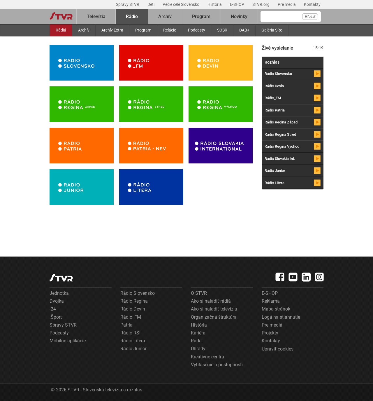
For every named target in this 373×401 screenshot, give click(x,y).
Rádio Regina (134, 301)
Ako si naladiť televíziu (214, 309)
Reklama (271, 301)
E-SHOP (237, 4)
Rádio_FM (130, 317)
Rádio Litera (132, 341)
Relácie (169, 30)
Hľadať (310, 17)
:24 (53, 309)
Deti (151, 4)
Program (143, 30)
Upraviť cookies (277, 349)
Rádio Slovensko (137, 293)
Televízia (96, 16)
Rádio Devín (132, 309)
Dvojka (57, 301)
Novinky (239, 16)
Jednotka (59, 293)
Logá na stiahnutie (281, 317)
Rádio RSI (130, 333)
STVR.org (261, 4)
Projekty (270, 333)
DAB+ (244, 30)
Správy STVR (128, 4)
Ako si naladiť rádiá (211, 301)
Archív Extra (112, 30)
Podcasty (196, 30)
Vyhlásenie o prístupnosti (217, 364)
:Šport (56, 317)
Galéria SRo (271, 30)
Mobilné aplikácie (68, 341)
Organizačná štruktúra (214, 317)
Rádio (132, 16)
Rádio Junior (133, 348)
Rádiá (61, 30)
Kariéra (198, 333)
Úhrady (198, 348)
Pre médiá (287, 4)
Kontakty (312, 4)
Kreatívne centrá (207, 357)
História (215, 4)
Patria (126, 325)
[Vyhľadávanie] (291, 16)
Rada (196, 341)
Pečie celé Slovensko (181, 4)
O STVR (199, 293)
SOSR (222, 30)
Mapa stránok (276, 309)
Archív (83, 30)
